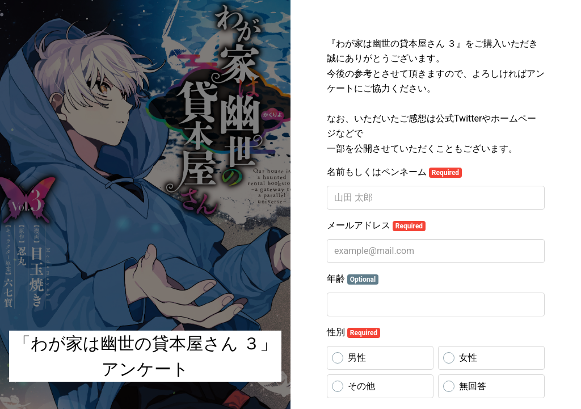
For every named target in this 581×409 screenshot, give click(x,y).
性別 (353, 332)
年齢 (352, 279)
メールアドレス (376, 225)
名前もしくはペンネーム (394, 172)
